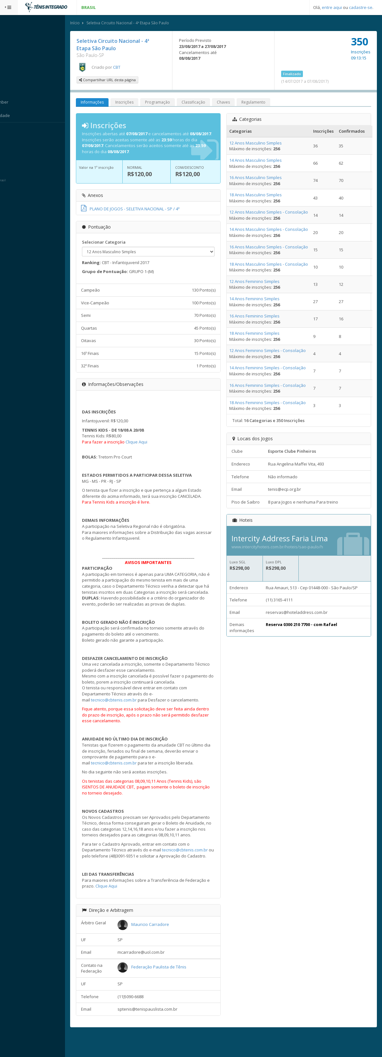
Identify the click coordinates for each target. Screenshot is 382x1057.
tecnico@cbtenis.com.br (126, 706)
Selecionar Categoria (116, 243)
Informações (104, 103)
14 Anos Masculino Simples (261, 161)
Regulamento (266, 103)
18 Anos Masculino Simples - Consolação (274, 264)
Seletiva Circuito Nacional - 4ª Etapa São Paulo (140, 23)
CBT (129, 67)
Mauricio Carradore (161, 943)
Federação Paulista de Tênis (169, 985)
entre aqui (332, 7)
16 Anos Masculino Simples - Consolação (274, 247)
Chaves (235, 103)
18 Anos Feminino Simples (260, 334)
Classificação (206, 103)
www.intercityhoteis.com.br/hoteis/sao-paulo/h (283, 547)
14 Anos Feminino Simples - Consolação (273, 368)
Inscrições (137, 103)
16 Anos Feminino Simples (260, 316)
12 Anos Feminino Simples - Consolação (273, 351)
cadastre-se (360, 7)
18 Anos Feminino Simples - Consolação (273, 403)
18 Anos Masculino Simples (261, 195)
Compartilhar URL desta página (120, 80)
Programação (170, 103)
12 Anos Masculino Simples (261, 143)
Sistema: (11, 131)
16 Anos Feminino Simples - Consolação (273, 385)
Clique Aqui (149, 442)
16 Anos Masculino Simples (261, 178)
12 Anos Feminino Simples (260, 282)
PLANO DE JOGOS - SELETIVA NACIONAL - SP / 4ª (142, 209)
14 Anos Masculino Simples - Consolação (274, 230)
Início (87, 23)
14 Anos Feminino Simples (260, 299)
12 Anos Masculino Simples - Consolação (274, 212)
